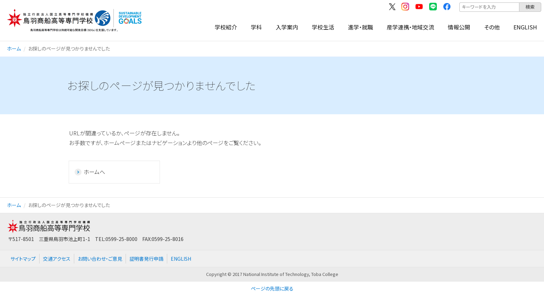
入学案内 (287, 27)
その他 (492, 27)
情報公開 (459, 27)
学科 (256, 27)
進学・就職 (360, 27)
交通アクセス (56, 258)
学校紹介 (226, 27)
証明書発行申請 (146, 258)
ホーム (14, 48)
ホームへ (94, 172)
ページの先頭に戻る (272, 288)
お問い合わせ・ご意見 (100, 258)
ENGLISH (525, 27)
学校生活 (323, 27)
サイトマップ (23, 258)
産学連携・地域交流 (410, 27)
